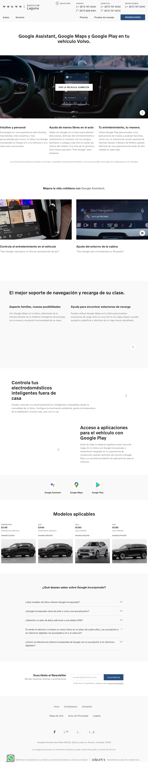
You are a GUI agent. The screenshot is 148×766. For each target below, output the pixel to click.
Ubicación (87, 706)
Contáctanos (70, 706)
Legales (97, 715)
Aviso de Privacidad (78, 715)
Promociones (133, 17)
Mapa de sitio (56, 715)
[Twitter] (66, 732)
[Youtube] (91, 732)
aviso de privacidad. (115, 683)
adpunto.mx (125, 760)
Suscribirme (113, 677)
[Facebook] (55, 732)
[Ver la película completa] (74, 87)
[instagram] (79, 732)
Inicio (56, 706)
